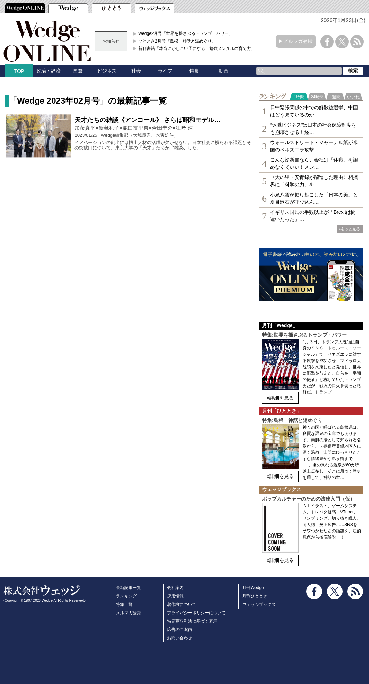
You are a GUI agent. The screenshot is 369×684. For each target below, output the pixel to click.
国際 (78, 71)
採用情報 (175, 596)
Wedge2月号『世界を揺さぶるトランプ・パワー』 (185, 33)
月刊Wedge (253, 587)
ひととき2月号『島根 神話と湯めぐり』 (177, 41)
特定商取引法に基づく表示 (192, 621)
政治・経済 (48, 71)
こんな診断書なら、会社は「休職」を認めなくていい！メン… (314, 163)
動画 (223, 71)
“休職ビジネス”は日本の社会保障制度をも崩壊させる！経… (313, 128)
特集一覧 (124, 604)
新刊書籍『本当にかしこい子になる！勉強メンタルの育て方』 (196, 48)
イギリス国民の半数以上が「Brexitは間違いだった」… (313, 215)
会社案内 (175, 587)
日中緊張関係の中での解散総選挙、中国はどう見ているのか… (314, 111)
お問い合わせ (179, 638)
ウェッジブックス (259, 604)
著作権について (181, 604)
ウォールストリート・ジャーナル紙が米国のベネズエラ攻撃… (314, 146)
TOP (19, 71)
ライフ (165, 71)
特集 (194, 71)
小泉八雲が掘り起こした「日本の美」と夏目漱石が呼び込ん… (314, 198)
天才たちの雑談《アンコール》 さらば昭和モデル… (147, 119)
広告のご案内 (179, 629)
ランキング (126, 596)
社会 (136, 71)
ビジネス (107, 71)
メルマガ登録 (298, 41)
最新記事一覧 (128, 587)
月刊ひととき (254, 596)
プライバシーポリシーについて (196, 612)
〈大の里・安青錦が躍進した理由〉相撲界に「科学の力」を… (314, 180)
